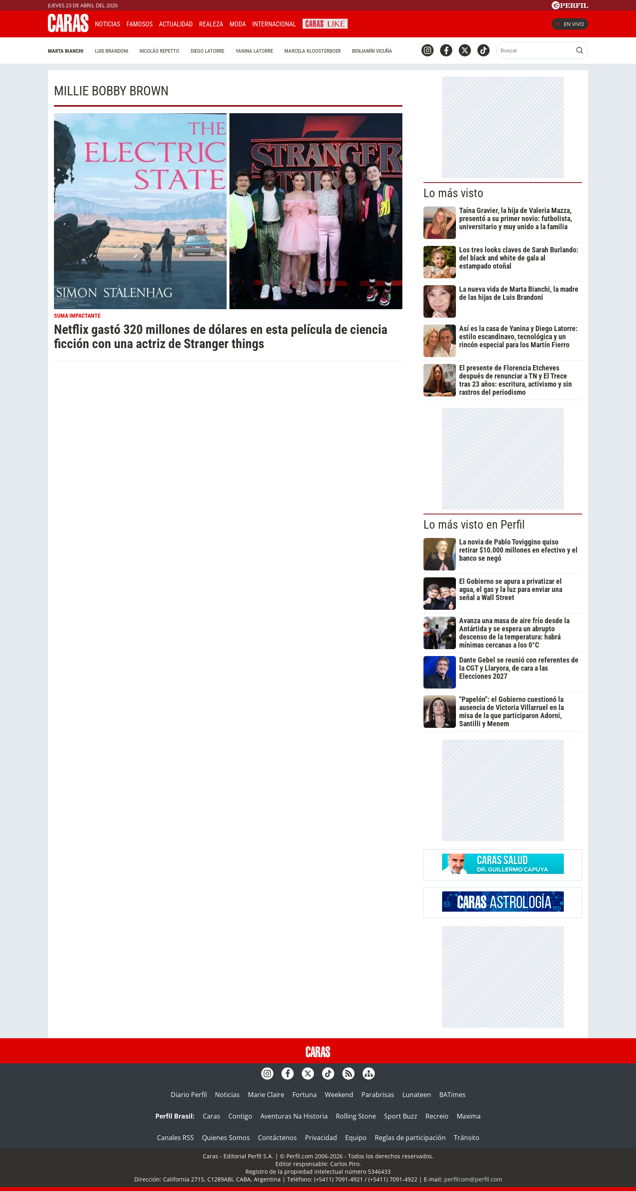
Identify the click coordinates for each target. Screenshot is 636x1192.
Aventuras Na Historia (294, 1116)
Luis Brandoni (111, 51)
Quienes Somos (226, 1137)
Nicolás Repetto (159, 51)
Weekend (339, 1094)
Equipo (356, 1137)
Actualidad (176, 24)
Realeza (211, 24)
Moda (238, 24)
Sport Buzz (400, 1116)
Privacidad (321, 1137)
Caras (211, 1116)
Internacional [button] (274, 24)
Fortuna (304, 1094)
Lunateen (416, 1094)
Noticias (107, 24)
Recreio (437, 1116)
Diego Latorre (207, 51)
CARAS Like (325, 23)
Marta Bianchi (66, 51)
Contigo (240, 1116)
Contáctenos (277, 1137)
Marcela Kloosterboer (312, 51)
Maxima (469, 1116)
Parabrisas (377, 1094)
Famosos (140, 24)
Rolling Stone (356, 1116)
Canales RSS (175, 1137)
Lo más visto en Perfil (474, 524)
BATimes (452, 1094)
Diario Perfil (189, 1094)
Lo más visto (453, 193)
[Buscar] (535, 50)
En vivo (570, 24)
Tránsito (466, 1137)
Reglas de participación (410, 1137)
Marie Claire (266, 1094)
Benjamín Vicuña (372, 51)
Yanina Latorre (254, 51)
